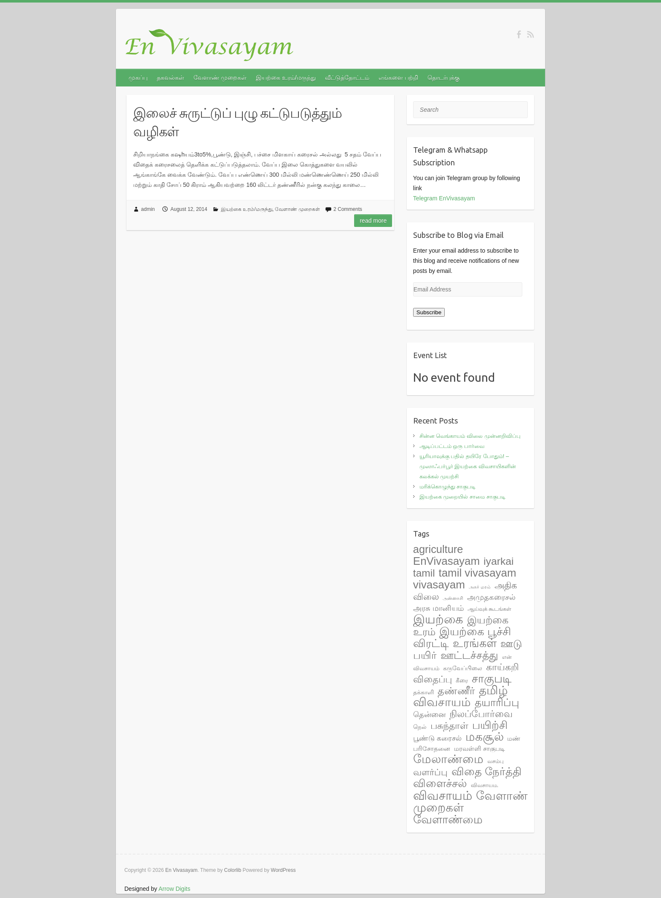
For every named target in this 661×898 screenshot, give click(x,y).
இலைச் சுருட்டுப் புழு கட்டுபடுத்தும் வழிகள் (237, 122)
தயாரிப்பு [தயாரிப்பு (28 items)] (497, 702)
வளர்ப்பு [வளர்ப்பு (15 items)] (430, 772)
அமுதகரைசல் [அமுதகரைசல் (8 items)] (491, 597)
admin (148, 209)
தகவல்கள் (170, 77)
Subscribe (428, 312)
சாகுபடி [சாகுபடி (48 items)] (491, 678)
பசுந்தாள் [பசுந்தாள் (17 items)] (449, 725)
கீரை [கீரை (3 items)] (462, 680)
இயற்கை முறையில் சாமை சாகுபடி (462, 496)
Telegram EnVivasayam (444, 198)
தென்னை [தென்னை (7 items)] (429, 714)
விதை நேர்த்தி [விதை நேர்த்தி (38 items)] (486, 771)
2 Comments (347, 209)
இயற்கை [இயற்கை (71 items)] (438, 619)
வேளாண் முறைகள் (220, 77)
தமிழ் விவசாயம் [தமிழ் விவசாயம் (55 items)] (460, 696)
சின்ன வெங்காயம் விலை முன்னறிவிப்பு (470, 436)
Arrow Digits (174, 888)
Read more (373, 220)
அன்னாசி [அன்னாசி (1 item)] (453, 598)
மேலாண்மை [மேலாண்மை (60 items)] (448, 759)
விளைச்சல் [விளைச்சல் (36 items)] (440, 783)
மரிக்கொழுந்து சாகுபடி (447, 486)
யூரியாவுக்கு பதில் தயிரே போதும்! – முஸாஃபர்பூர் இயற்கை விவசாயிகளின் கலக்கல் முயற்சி (467, 466)
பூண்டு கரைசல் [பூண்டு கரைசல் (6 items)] (437, 738)
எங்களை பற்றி (398, 77)
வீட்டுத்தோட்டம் (347, 77)
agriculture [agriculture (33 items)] (438, 549)
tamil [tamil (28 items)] (424, 573)
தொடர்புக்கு (443, 77)
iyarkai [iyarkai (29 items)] (499, 561)
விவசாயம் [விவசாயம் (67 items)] (442, 795)
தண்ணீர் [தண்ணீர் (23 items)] (456, 690)
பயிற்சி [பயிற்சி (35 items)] (490, 725)
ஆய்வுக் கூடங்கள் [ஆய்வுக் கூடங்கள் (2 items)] (490, 609)
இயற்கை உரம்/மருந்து (286, 77)
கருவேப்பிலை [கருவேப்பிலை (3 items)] (462, 668)
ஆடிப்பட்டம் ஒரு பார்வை (451, 446)
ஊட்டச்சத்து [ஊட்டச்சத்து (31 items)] (469, 655)
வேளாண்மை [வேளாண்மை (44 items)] (448, 819)
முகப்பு (138, 77)
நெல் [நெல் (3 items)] (420, 726)
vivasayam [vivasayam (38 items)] (439, 584)
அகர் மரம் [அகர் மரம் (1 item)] (480, 586)
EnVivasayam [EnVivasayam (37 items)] (446, 561)
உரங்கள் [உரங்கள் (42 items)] (475, 643)
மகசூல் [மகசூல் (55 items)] (484, 736)
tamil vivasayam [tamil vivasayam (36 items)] (477, 573)
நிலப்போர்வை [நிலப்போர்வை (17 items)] (481, 714)
